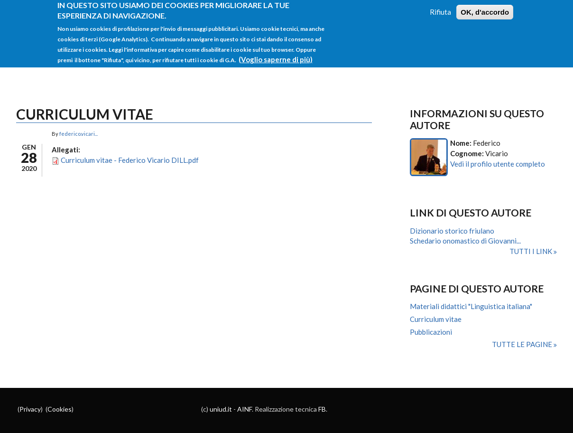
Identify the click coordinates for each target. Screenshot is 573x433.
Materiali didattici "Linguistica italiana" (471, 306)
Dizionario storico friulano (452, 230)
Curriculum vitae (436, 319)
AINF (244, 409)
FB (322, 409)
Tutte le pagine (523, 344)
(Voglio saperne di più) (276, 54)
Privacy (30, 409)
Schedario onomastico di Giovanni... (465, 240)
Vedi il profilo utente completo (497, 164)
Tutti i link (531, 251)
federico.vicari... (78, 134)
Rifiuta (440, 7)
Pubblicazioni (431, 332)
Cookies (59, 409)
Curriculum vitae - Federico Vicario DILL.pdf (130, 160)
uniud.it (221, 409)
